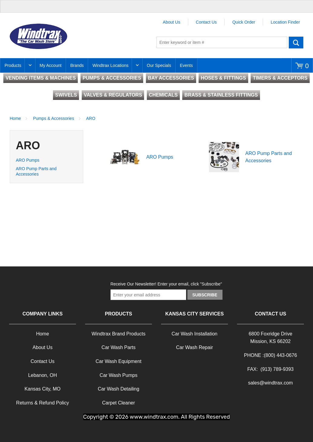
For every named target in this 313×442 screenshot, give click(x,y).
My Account (50, 65)
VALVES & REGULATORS (113, 94)
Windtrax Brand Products (119, 333)
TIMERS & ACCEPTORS (280, 78)
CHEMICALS (163, 94)
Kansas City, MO (43, 388)
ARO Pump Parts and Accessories (36, 171)
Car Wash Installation (194, 333)
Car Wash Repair (194, 347)
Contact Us (206, 22)
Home (15, 118)
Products (13, 65)
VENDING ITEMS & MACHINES (40, 78)
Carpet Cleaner (118, 402)
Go (296, 42)
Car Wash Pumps (118, 375)
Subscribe (204, 294)
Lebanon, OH (42, 375)
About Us (171, 22)
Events (186, 65)
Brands (77, 65)
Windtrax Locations (110, 65)
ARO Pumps (27, 160)
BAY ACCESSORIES (171, 78)
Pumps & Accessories (53, 118)
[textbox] (221, 42)
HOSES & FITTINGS (223, 78)
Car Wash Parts (118, 347)
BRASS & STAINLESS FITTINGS (221, 94)
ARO (90, 118)
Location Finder (285, 22)
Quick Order (243, 22)
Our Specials (159, 65)
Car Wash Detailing (118, 388)
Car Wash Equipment (118, 361)
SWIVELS (66, 94)
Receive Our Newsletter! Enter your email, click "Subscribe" (166, 284)
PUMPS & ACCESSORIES (112, 78)
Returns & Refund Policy (42, 402)
